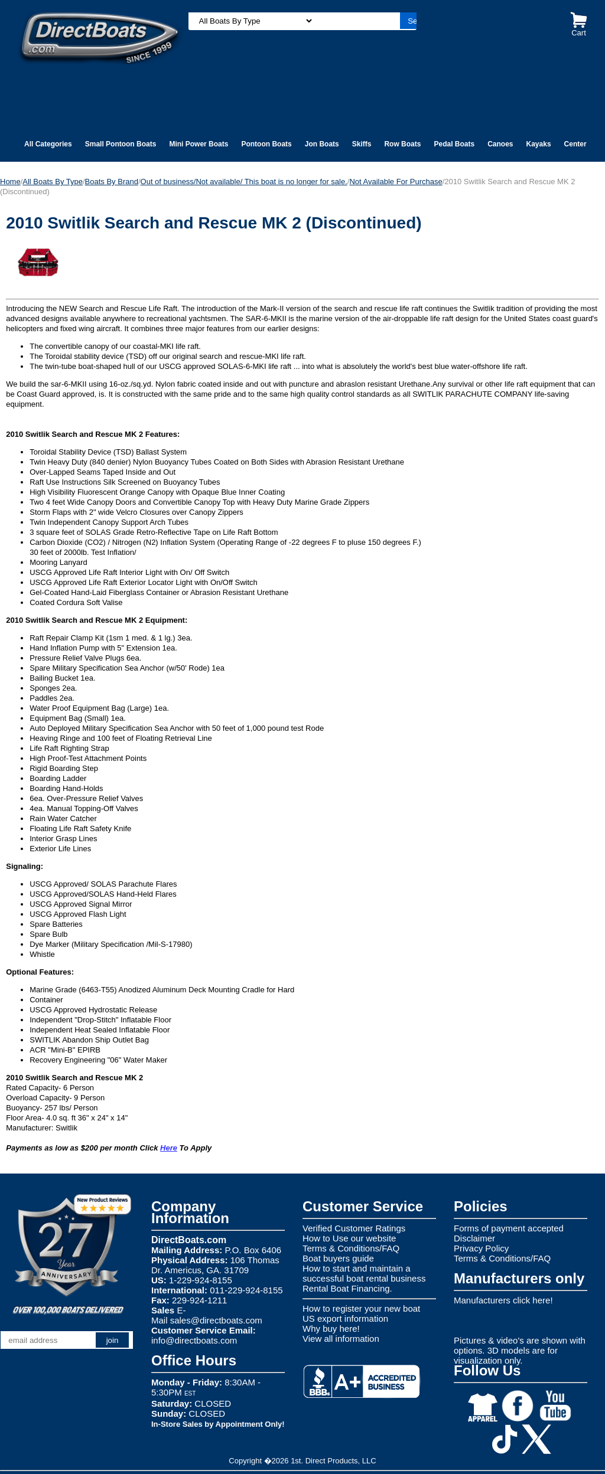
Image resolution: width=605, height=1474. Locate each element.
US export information (345, 1318)
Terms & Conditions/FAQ (350, 1248)
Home (10, 181)
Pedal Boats (454, 144)
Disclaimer (474, 1238)
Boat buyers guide (338, 1258)
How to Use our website (349, 1238)
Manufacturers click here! (503, 1300)
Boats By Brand (111, 181)
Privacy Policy (481, 1248)
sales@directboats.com (216, 1320)
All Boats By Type (52, 181)
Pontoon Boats (266, 144)
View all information (340, 1339)
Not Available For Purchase (395, 181)
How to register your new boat (361, 1308)
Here (168, 1147)
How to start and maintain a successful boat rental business (363, 1273)
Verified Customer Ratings (353, 1228)
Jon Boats (322, 144)
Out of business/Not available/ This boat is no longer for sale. (244, 181)
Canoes (500, 144)
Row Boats (402, 144)
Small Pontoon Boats (121, 144)
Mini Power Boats (198, 144)
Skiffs (362, 144)
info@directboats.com (194, 1340)
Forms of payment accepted (509, 1228)
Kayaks (538, 144)
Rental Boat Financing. (347, 1288)
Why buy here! (331, 1328)
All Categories (48, 144)
